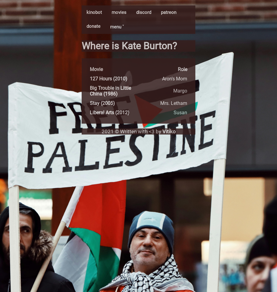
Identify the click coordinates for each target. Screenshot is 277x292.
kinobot (94, 12)
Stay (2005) (102, 103)
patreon (168, 12)
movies (119, 12)
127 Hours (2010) (108, 79)
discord (143, 12)
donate (93, 26)
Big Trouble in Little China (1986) (110, 91)
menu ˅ (117, 27)
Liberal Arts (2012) (109, 112)
